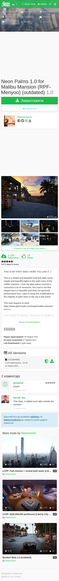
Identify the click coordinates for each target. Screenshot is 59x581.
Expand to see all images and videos (29, 248)
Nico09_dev (19, 397)
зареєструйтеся (12, 420)
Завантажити (30, 100)
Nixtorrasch (24, 117)
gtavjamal (18, 383)
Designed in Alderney (11, 573)
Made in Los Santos (11, 576)
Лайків (30, 258)
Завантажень (13, 258)
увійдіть (34, 416)
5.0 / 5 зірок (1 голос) (10, 264)
